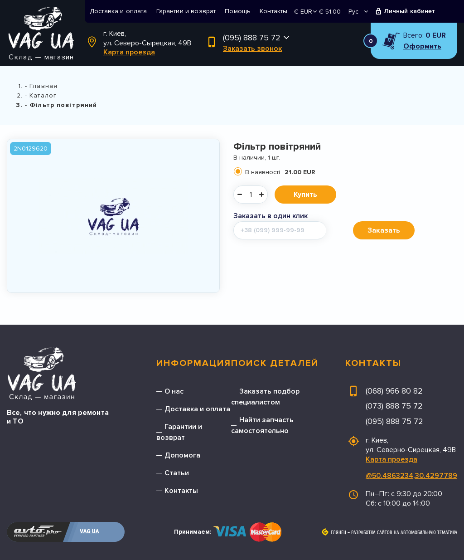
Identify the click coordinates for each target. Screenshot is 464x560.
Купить (305, 194)
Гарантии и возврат (186, 11)
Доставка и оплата (118, 11)
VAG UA (89, 531)
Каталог (43, 95)
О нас (174, 391)
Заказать (383, 230)
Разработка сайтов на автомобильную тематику (404, 533)
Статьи (176, 472)
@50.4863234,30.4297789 (411, 475)
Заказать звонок (252, 48)
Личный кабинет (409, 11)
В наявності (280, 172)
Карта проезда (129, 52)
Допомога (182, 455)
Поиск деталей (275, 363)
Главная (43, 86)
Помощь (238, 11)
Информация (193, 363)
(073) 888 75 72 (394, 406)
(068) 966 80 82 (394, 391)
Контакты (273, 11)
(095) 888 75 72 (251, 38)
